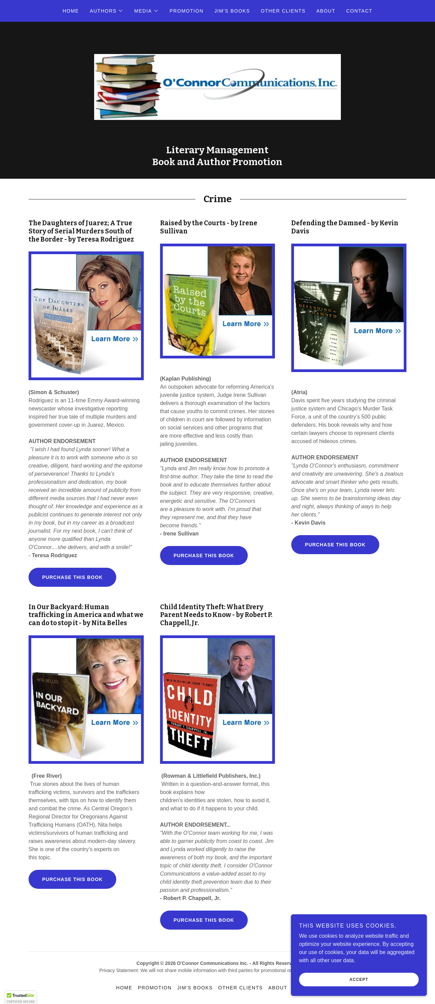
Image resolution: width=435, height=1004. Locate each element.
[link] (217, 86)
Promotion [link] (187, 11)
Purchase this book (72, 577)
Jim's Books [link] (232, 11)
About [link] (325, 11)
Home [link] (71, 11)
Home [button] (124, 987)
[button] (106, 11)
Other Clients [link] (283, 11)
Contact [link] (359, 11)
